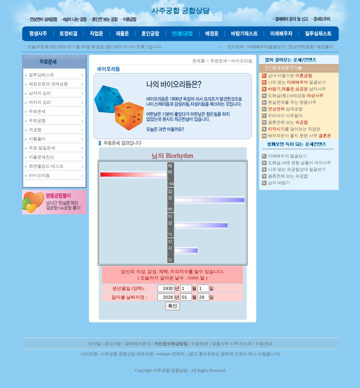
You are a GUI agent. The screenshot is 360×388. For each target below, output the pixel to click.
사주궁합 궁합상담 (181, 10)
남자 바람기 (279, 182)
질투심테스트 (41, 74)
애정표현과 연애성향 (48, 84)
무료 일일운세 (42, 148)
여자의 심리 (40, 102)
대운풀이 (324, 46)
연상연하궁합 (301, 46)
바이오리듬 (39, 175)
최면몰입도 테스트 (46, 166)
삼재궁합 (285, 108)
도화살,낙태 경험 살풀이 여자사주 (299, 162)
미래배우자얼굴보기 (266, 46)
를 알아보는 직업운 (294, 129)
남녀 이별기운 (290, 75)
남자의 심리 (40, 93)
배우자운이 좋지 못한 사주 (299, 135)
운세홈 (198, 60)
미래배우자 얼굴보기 (287, 156)
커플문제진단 (41, 157)
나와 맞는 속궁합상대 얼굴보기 (297, 169)
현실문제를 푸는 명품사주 (292, 102)
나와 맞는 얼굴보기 (297, 82)
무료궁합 (37, 120)
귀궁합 (35, 129)
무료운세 (37, 111)
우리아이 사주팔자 (285, 115)
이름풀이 (37, 138)
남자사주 (297, 88)
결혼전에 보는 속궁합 (288, 176)
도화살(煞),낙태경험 (295, 95)
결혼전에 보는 (288, 122)
